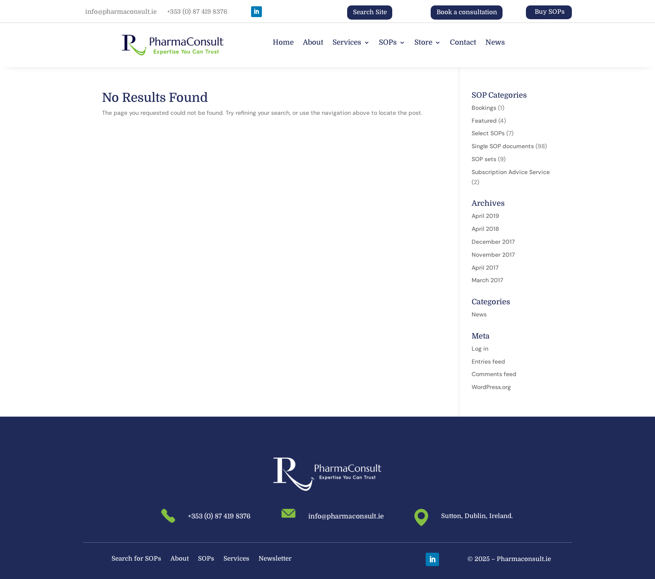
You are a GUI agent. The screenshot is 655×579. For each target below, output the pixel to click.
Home (283, 43)
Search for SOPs (136, 559)
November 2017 (493, 254)
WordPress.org (491, 387)
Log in (480, 348)
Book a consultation (467, 12)
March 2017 (487, 280)
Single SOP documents (503, 146)
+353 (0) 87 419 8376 (197, 11)
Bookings (484, 107)
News (495, 43)
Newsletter (275, 559)
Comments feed (494, 374)
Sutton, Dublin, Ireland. (477, 516)
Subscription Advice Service (511, 172)
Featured (484, 120)
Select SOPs (488, 133)
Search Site (370, 12)
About (313, 43)
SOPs (388, 43)
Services (347, 43)
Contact (463, 43)
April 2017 (485, 267)
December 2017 (493, 241)
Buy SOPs (550, 11)
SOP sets (484, 159)
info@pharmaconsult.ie (121, 11)
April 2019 (485, 216)
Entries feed (488, 361)
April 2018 (485, 229)
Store (423, 43)
